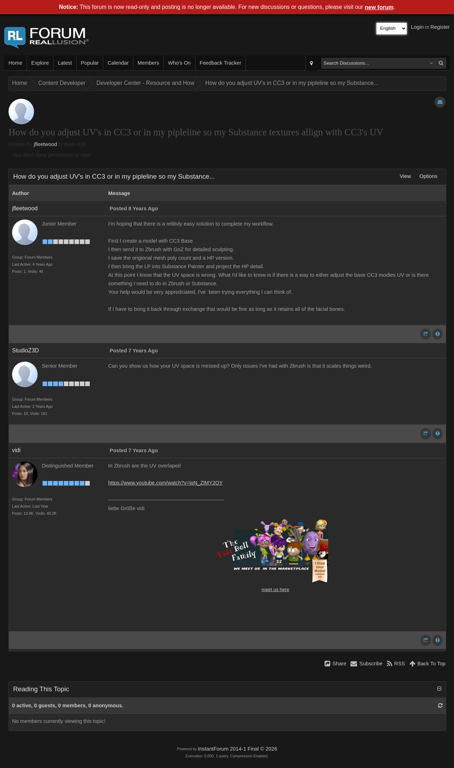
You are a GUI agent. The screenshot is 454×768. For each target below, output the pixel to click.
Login (417, 27)
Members (148, 62)
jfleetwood (45, 144)
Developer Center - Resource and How (145, 83)
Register (440, 27)
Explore (40, 62)
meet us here (275, 589)
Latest (65, 62)
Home (15, 62)
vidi (16, 450)
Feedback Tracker (220, 62)
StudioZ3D (25, 350)
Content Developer (61, 83)
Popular (90, 62)
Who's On (179, 62)
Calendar (118, 62)
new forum (379, 7)
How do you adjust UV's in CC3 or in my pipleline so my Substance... (291, 83)
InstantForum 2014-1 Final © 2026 (237, 749)
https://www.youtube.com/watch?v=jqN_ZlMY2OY (165, 483)
